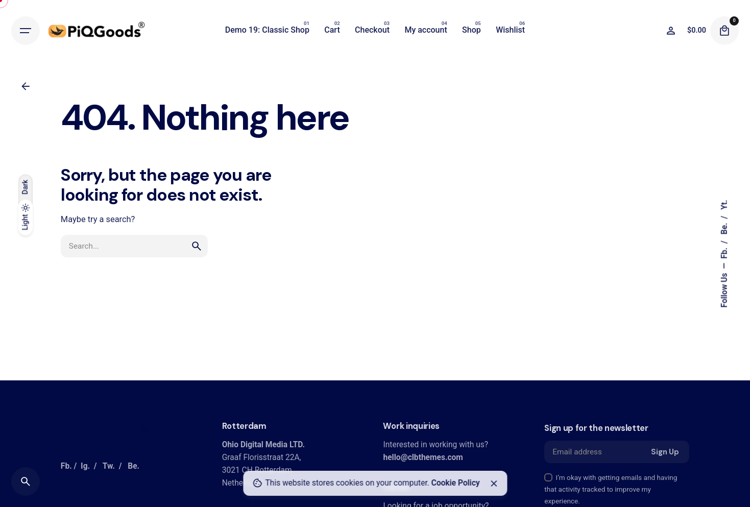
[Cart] (724, 30)
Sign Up (665, 452)
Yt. (724, 204)
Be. (724, 227)
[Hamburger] (25, 30)
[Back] (25, 86)
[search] (196, 246)
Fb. (724, 252)
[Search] (25, 481)
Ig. (85, 466)
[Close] (493, 483)
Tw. (109, 466)
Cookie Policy (455, 483)
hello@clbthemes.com (423, 457)
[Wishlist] (671, 30)
